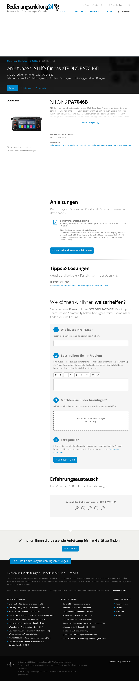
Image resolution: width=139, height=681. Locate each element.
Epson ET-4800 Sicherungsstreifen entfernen (80, 635)
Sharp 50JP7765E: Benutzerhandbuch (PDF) (26, 604)
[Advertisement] (69, 36)
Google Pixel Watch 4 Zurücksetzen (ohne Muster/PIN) (84, 623)
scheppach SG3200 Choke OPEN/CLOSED (79, 627)
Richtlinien (120, 611)
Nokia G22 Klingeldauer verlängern (76, 604)
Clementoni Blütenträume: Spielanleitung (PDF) (27, 619)
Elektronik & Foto (57, 145)
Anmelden (124, 12)
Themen (110, 12)
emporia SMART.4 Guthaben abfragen (77, 619)
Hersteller (65, 12)
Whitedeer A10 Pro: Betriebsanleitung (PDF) (26, 627)
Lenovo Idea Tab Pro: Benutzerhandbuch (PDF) (27, 623)
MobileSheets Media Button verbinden (78, 615)
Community (96, 12)
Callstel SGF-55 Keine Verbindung (75, 631)
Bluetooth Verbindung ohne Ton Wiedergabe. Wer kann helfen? (79, 285)
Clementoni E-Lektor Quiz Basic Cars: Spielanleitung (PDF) (31, 615)
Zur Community (118, 590)
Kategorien (81, 12)
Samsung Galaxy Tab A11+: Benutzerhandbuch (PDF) (29, 608)
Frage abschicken (65, 459)
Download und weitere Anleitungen (72, 250)
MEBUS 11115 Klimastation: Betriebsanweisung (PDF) (29, 638)
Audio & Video (106, 145)
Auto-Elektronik (94, 145)
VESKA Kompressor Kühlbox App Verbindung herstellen (84, 638)
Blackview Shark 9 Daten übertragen (77, 608)
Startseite (11, 61)
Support (12, 88)
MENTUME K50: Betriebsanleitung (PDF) (24, 611)
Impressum (126, 662)
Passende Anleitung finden (94, 5)
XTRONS (33, 61)
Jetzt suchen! (70, 548)
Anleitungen (26, 88)
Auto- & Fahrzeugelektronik (76, 145)
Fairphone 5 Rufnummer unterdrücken (78, 611)
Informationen (122, 604)
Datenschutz (114, 662)
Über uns (119, 608)
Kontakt (119, 615)
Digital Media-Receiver (122, 145)
